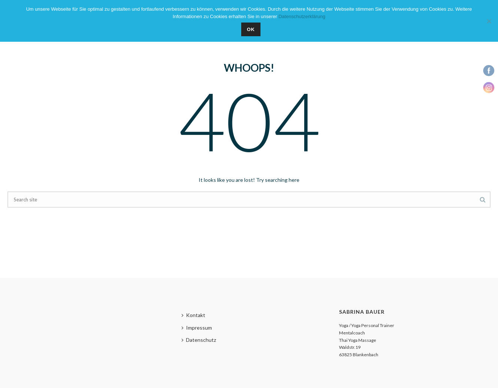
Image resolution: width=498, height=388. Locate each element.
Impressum (197, 327)
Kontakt (193, 315)
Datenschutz (199, 340)
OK (251, 29)
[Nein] (488, 21)
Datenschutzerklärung (301, 16)
